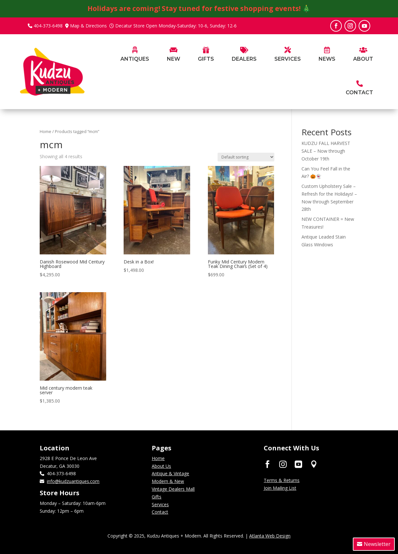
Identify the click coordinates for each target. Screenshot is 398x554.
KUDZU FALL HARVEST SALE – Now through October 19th (325, 151)
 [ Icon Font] (267, 464)
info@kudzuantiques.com (73, 481)
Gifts (156, 497)
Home (45, 131)
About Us (161, 466)
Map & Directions (88, 26)
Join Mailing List (280, 488)
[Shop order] (246, 157)
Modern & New (168, 481)
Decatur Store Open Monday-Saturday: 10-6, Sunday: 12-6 (176, 26)
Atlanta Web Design (270, 536)
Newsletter (377, 544)
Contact (160, 512)
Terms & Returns (282, 480)
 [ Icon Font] (314, 464)
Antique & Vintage (170, 473)
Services (160, 504)
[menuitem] (135, 64)
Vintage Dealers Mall (173, 489)
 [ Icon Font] (298, 464)
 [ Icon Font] (283, 464)
